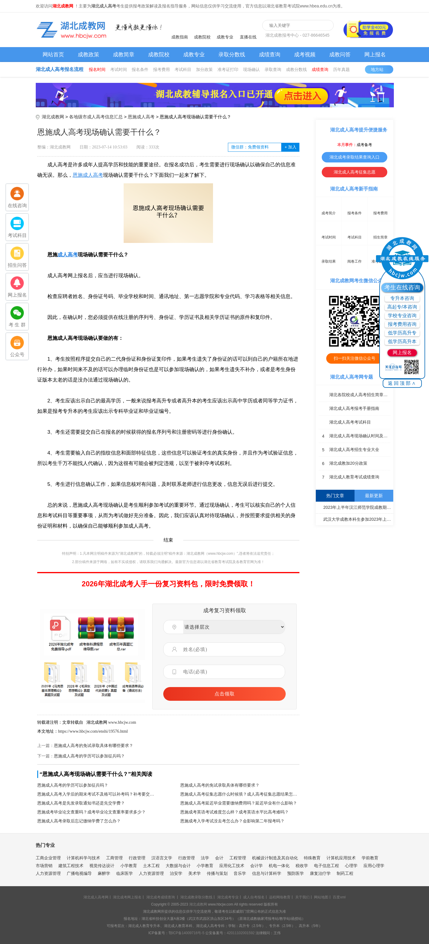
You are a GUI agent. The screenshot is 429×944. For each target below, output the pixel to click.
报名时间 (97, 69)
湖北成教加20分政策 (343, 463)
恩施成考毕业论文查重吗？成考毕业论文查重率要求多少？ (91, 812)
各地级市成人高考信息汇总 (96, 116)
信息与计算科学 (266, 873)
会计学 (256, 865)
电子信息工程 (326, 865)
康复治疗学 (320, 873)
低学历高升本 (402, 341)
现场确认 (251, 69)
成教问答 (340, 55)
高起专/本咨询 (402, 306)
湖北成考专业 (228, 897)
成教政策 (88, 55)
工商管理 (114, 857)
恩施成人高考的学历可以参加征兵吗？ (89, 756)
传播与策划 (217, 873)
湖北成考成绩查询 (160, 897)
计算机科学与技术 (83, 857)
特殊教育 (312, 857)
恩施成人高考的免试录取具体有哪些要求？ (93, 745)
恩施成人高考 (141, 116)
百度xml (339, 897)
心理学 (351, 865)
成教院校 (202, 37)
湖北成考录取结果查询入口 (354, 157)
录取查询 (273, 69)
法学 (205, 857)
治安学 (176, 873)
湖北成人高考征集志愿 (354, 172)
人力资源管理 (48, 873)
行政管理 (137, 857)
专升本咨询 (402, 298)
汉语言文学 (161, 857)
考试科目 (183, 69)
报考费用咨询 (402, 324)
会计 (219, 857)
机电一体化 (279, 865)
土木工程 (151, 865)
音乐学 (240, 873)
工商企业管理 (48, 857)
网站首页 (53, 55)
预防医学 (295, 873)
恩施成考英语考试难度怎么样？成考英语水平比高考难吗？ (234, 812)
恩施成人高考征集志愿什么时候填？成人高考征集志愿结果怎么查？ (239, 794)
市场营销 (44, 865)
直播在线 (248, 37)
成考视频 (304, 55)
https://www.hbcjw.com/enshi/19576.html (93, 731)
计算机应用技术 (341, 857)
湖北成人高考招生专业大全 (349, 449)
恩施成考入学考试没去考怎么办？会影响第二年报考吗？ (232, 821)
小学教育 (128, 865)
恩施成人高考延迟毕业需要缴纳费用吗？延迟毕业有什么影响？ (238, 803)
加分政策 (204, 69)
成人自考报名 (254, 897)
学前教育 (370, 857)
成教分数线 (296, 69)
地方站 (380, 69)
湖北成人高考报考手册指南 (349, 408)
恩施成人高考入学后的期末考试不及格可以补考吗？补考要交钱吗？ (96, 794)
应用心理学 (373, 865)
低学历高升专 (402, 332)
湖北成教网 (53, 116)
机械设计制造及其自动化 (275, 857)
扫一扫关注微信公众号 (354, 358)
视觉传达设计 (101, 865)
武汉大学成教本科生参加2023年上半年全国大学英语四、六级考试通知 (355, 519)
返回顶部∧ (402, 383)
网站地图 (321, 897)
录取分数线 (231, 55)
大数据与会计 (178, 865)
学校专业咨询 (402, 315)
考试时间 (118, 69)
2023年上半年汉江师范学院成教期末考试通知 (355, 507)
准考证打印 (227, 69)
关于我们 (302, 897)
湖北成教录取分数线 (196, 897)
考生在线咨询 (402, 287)
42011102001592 (240, 933)
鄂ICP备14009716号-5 (186, 933)
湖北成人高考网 (95, 897)
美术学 (194, 873)
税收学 (302, 865)
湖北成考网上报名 (127, 897)
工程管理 (237, 857)
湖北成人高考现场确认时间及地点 (354, 436)
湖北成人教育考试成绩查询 (349, 477)
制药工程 (345, 873)
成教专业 (225, 37)
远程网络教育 (279, 897)
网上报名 (375, 55)
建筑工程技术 (70, 865)
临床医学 (124, 873)
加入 (290, 147)
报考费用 (161, 69)
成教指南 (179, 37)
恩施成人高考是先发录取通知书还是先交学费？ (81, 803)
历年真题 (341, 69)
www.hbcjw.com (122, 722)
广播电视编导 (79, 873)
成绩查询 (269, 55)
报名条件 (140, 69)
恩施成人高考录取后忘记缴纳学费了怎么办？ (79, 821)
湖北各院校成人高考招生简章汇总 (354, 395)
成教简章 (123, 55)
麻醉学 (104, 873)
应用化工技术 (231, 865)
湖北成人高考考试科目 (345, 422)
